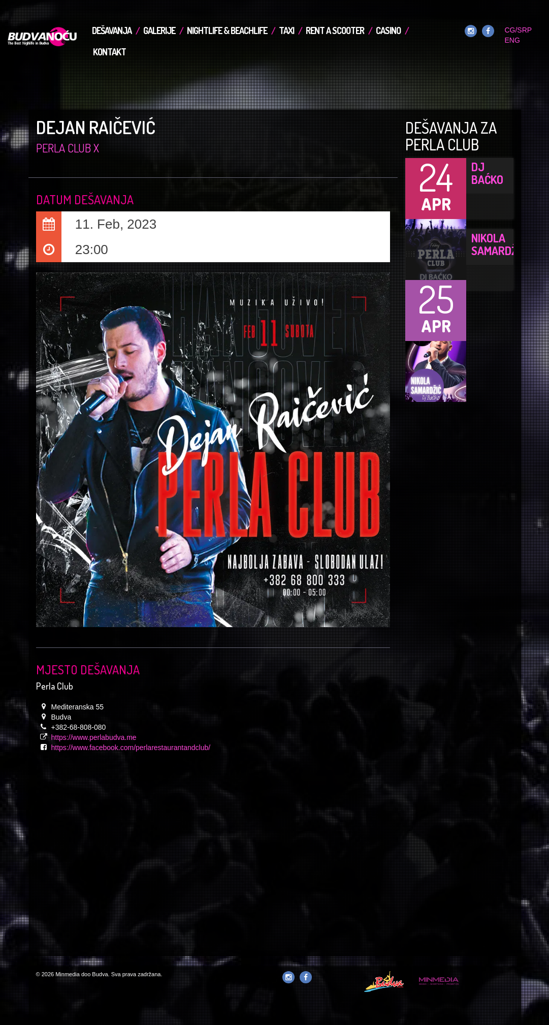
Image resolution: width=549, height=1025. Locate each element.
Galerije (159, 30)
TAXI (286, 30)
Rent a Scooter (335, 30)
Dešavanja (112, 30)
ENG (512, 40)
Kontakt (109, 51)
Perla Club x (67, 148)
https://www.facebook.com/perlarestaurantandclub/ (131, 747)
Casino (388, 30)
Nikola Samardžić (498, 244)
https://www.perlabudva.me (94, 737)
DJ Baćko (487, 173)
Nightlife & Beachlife (227, 30)
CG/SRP (517, 30)
